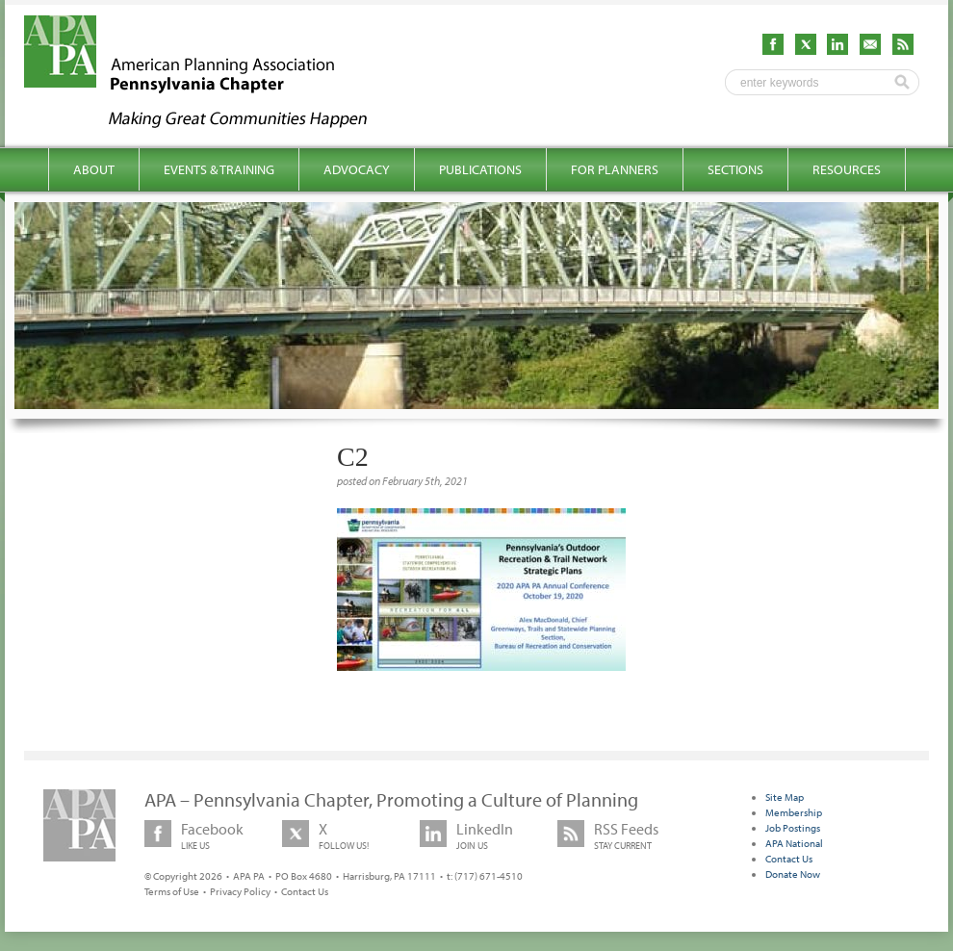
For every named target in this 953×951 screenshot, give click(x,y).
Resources (846, 169)
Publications (480, 169)
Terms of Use (171, 891)
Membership (793, 812)
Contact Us (304, 891)
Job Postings (792, 828)
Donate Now (792, 874)
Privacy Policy (240, 891)
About (94, 169)
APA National (794, 843)
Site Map (784, 797)
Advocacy (356, 169)
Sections (735, 169)
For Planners (614, 169)
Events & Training (219, 169)
